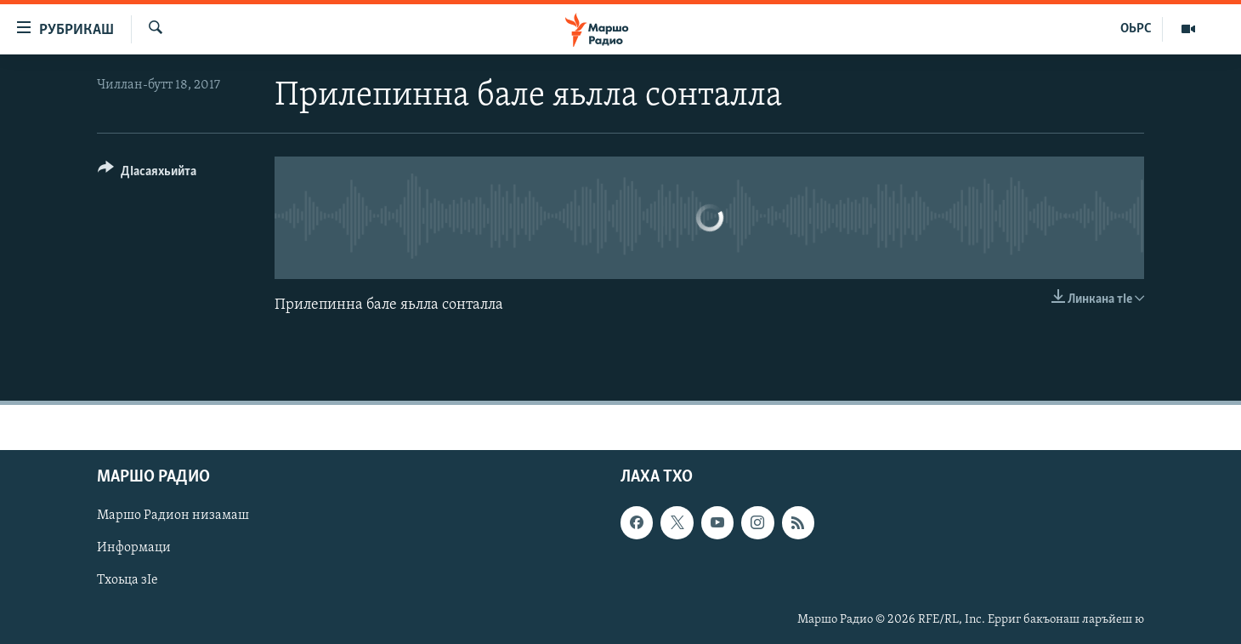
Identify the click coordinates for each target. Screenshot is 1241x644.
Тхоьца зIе (127, 580)
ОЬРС (1136, 29)
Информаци (134, 548)
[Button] (147, 174)
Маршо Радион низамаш (173, 515)
